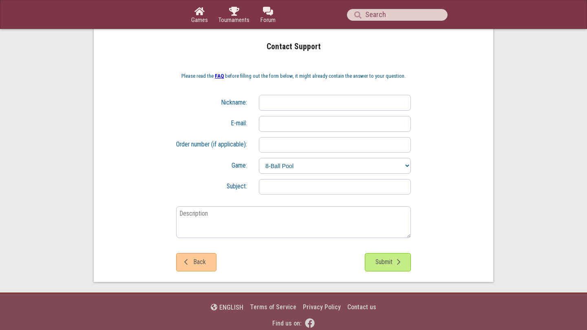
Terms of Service (273, 307)
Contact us (361, 307)
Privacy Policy (322, 307)
